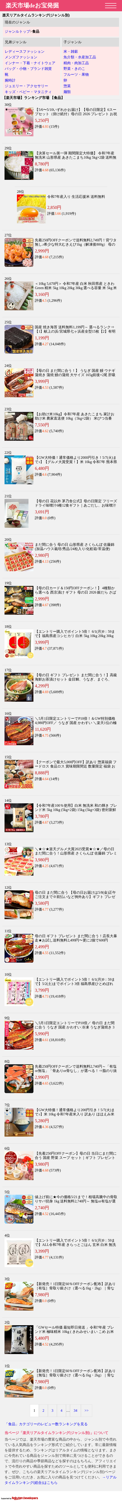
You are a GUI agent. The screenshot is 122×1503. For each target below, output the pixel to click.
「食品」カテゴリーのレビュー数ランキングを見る (46, 1424)
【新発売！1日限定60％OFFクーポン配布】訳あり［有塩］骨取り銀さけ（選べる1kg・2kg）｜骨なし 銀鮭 (75, 1288)
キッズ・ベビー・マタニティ (28, 92)
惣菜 (67, 86)
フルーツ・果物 (76, 74)
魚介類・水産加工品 (79, 57)
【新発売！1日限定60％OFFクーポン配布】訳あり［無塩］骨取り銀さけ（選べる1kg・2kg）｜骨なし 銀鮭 (75, 1375)
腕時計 (10, 80)
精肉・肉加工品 (76, 63)
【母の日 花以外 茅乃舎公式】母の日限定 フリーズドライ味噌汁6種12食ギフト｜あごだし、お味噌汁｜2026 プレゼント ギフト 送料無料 (76, 505)
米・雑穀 (70, 51)
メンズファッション (21, 57)
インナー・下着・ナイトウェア (30, 63)
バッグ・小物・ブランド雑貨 (28, 69)
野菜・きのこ (74, 69)
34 (75, 1410)
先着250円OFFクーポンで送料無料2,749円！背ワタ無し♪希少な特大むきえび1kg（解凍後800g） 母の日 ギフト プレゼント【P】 (75, 244)
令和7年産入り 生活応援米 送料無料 (76, 197)
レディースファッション (25, 51)
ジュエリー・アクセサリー (26, 86)
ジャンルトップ (17, 31)
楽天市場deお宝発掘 (32, 5)
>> (86, 1410)
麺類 (67, 92)
